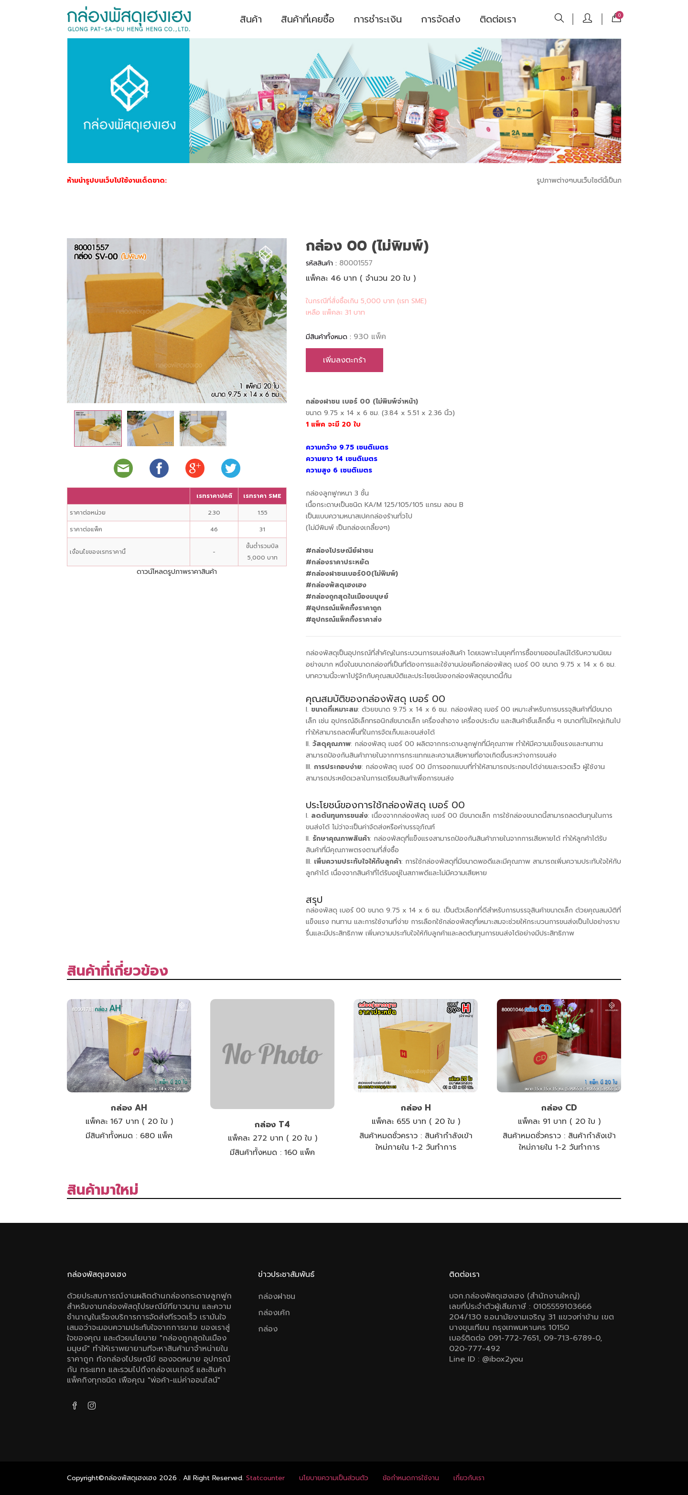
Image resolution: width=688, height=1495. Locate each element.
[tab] (98, 428)
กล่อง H (416, 1107)
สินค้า (251, 19)
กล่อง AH (129, 1107)
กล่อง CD (559, 1107)
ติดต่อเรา (498, 19)
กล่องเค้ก (274, 1313)
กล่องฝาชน (276, 1296)
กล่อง (268, 1329)
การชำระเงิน (378, 19)
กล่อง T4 (272, 1124)
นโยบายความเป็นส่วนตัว (333, 1478)
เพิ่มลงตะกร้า (344, 360)
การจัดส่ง (441, 19)
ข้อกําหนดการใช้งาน (411, 1478)
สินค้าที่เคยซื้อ (307, 19)
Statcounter (265, 1478)
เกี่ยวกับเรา (468, 1478)
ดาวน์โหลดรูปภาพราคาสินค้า (177, 572)
